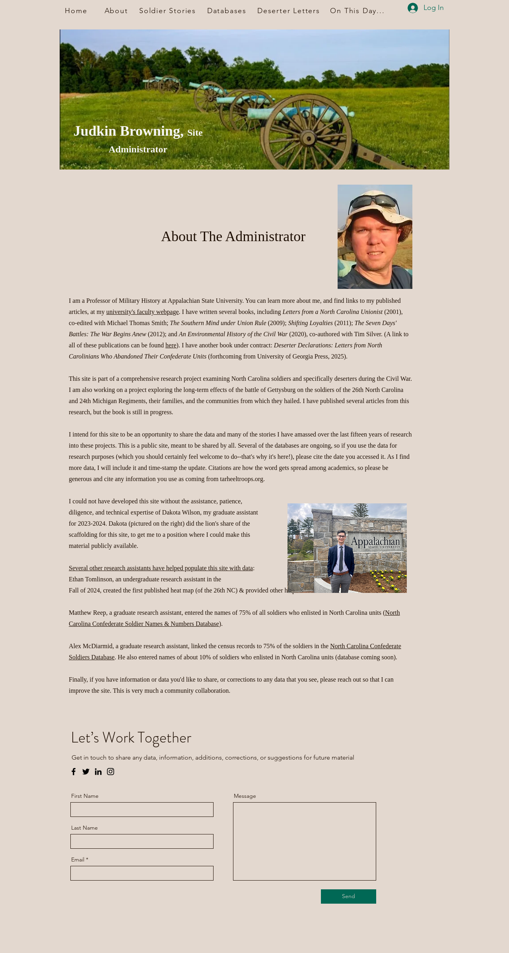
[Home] (77, 11)
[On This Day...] (358, 11)
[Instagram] (110, 771)
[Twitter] (86, 771)
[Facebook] (73, 771)
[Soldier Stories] (168, 11)
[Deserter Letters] (289, 11)
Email (77, 859)
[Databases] (227, 11)
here (171, 345)
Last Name (84, 827)
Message (245, 796)
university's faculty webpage (142, 311)
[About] (117, 11)
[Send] (348, 896)
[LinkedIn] (98, 771)
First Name (85, 796)
